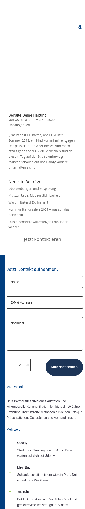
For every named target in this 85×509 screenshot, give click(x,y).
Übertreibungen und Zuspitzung (32, 188)
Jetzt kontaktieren (42, 239)
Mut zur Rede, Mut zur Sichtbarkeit (34, 195)
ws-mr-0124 (23, 119)
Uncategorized (19, 125)
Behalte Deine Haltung (27, 115)
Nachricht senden (64, 367)
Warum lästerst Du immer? (28, 202)
